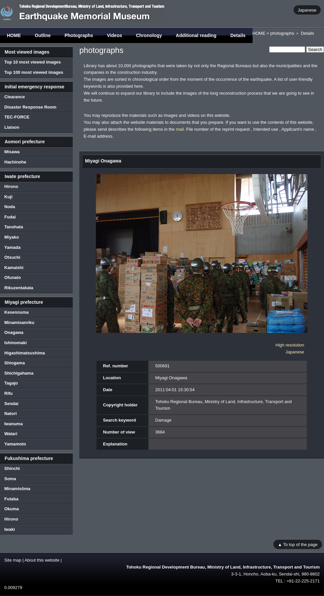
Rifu (8, 393)
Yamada (12, 247)
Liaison (12, 127)
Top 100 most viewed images (33, 72)
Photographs (78, 35)
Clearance (14, 96)
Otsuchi (12, 257)
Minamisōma (17, 488)
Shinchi (12, 468)
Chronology (149, 35)
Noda (9, 206)
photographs (282, 33)
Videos (114, 35)
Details (238, 35)
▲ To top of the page (297, 544)
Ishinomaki (15, 342)
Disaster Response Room (30, 107)
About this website (42, 560)
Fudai (10, 216)
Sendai (11, 403)
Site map (12, 560)
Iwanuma (13, 423)
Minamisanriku (19, 322)
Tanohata (13, 226)
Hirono (11, 186)
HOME (14, 35)
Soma (10, 478)
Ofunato (12, 277)
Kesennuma (16, 312)
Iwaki (9, 529)
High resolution (289, 345)
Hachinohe (15, 162)
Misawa (12, 151)
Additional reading (196, 35)
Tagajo (11, 383)
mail (180, 129)
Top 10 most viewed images (32, 62)
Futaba (11, 498)
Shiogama (14, 362)
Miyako (11, 237)
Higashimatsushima (24, 352)
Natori (10, 413)
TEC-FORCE (16, 117)
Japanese (307, 9)
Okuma (11, 508)
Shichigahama (18, 373)
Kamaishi (13, 267)
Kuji (8, 196)
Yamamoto (15, 443)
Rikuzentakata (18, 287)
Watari (10, 433)
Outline (43, 35)
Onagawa (13, 332)
